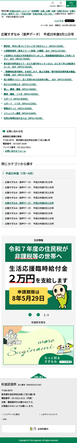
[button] (52, 4)
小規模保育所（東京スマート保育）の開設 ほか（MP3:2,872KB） (35, 50)
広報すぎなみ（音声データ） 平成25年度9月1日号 (29, 213)
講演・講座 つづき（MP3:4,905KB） (21, 93)
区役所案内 (43, 428)
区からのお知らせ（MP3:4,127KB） (20, 84)
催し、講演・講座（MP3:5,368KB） (20, 89)
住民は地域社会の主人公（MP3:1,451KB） (24, 118)
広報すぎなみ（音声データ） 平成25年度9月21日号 (29, 223)
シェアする (59, 20)
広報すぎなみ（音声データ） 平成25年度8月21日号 (29, 208)
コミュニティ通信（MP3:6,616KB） (20, 113)
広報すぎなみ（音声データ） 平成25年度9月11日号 (29, 218)
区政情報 (35, 11)
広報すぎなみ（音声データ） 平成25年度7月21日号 (29, 192)
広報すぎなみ (62, 11)
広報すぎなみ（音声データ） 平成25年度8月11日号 (29, 202)
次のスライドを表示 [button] (38, 314)
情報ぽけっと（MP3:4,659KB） (18, 108)
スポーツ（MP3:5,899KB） (16, 98)
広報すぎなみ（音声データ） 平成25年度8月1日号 (29, 197)
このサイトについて (49, 414)
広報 (53, 11)
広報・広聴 (45, 11)
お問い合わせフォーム (15, 150)
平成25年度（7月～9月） (43, 13)
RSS (4, 419)
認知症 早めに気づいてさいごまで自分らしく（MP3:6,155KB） (34, 46)
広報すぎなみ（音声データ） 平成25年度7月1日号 (29, 182)
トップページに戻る (11, 414)
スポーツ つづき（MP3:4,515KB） (20, 103)
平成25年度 (26, 13)
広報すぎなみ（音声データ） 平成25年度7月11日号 (29, 187)
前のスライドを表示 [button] (30, 314)
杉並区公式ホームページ (20, 11)
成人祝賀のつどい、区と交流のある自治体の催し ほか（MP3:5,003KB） (38, 79)
